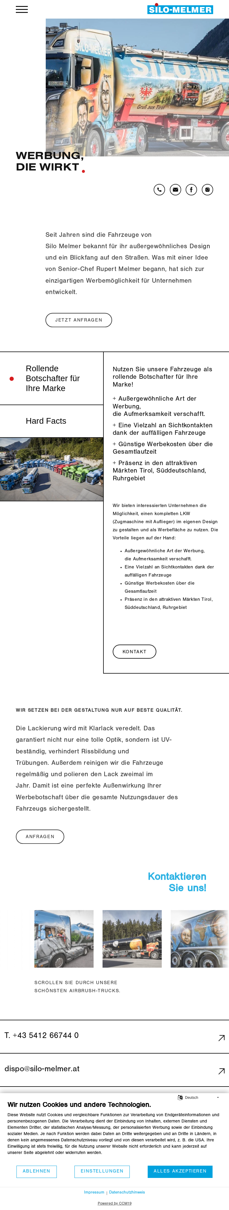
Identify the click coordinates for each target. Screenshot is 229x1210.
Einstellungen (102, 1171)
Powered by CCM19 (115, 1204)
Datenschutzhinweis (127, 1193)
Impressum (94, 1193)
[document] (114, 1133)
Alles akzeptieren (180, 1171)
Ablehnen (37, 1171)
